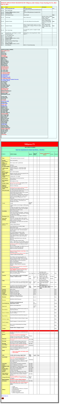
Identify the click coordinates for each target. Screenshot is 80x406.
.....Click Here (30, 149)
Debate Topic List (4, 395)
